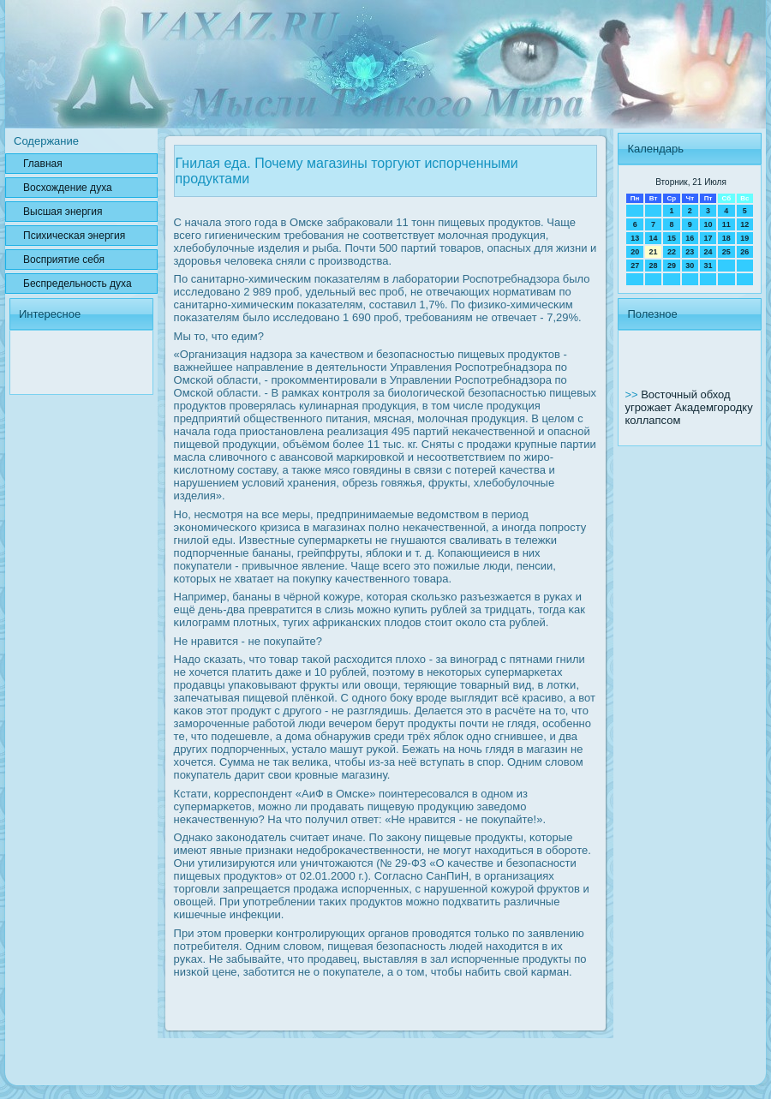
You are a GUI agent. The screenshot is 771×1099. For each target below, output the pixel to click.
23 (689, 252)
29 (671, 265)
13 (635, 238)
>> (633, 394)
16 (689, 238)
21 (653, 252)
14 (653, 238)
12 (744, 224)
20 (635, 252)
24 (707, 252)
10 (707, 224)
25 (726, 252)
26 (744, 252)
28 (653, 265)
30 (689, 265)
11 (726, 224)
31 (707, 265)
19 (744, 238)
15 (671, 238)
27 (635, 265)
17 (707, 238)
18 (726, 238)
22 (671, 252)
